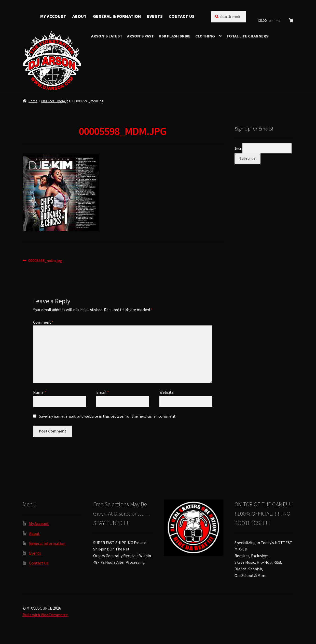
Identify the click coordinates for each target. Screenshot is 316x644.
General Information (117, 16)
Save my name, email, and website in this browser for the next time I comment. (107, 416)
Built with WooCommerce (45, 614)
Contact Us (182, 16)
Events (155, 16)
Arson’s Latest (106, 35)
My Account (53, 16)
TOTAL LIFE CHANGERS (247, 35)
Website (166, 392)
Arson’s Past (140, 35)
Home (33, 101)
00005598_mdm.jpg (56, 101)
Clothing (205, 35)
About (79, 16)
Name (39, 392)
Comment (43, 322)
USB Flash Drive (174, 35)
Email (102, 392)
